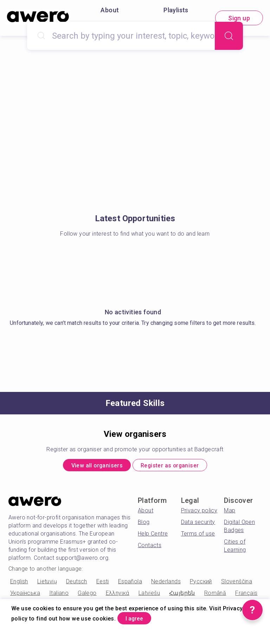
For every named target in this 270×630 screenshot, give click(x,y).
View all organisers (89, 466)
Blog (144, 524)
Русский (201, 583)
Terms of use (198, 536)
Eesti (102, 583)
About (110, 10)
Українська (25, 595)
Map (229, 513)
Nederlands (166, 583)
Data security (198, 524)
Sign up (239, 18)
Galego (87, 595)
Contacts (149, 547)
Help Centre (153, 536)
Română (215, 595)
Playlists (175, 10)
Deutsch (76, 583)
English (19, 583)
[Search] (229, 36)
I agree (140, 617)
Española (130, 583)
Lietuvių (47, 583)
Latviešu (149, 595)
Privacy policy (199, 513)
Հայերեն (182, 595)
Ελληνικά (117, 595)
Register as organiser (176, 466)
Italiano (59, 595)
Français (246, 595)
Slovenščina (236, 583)
